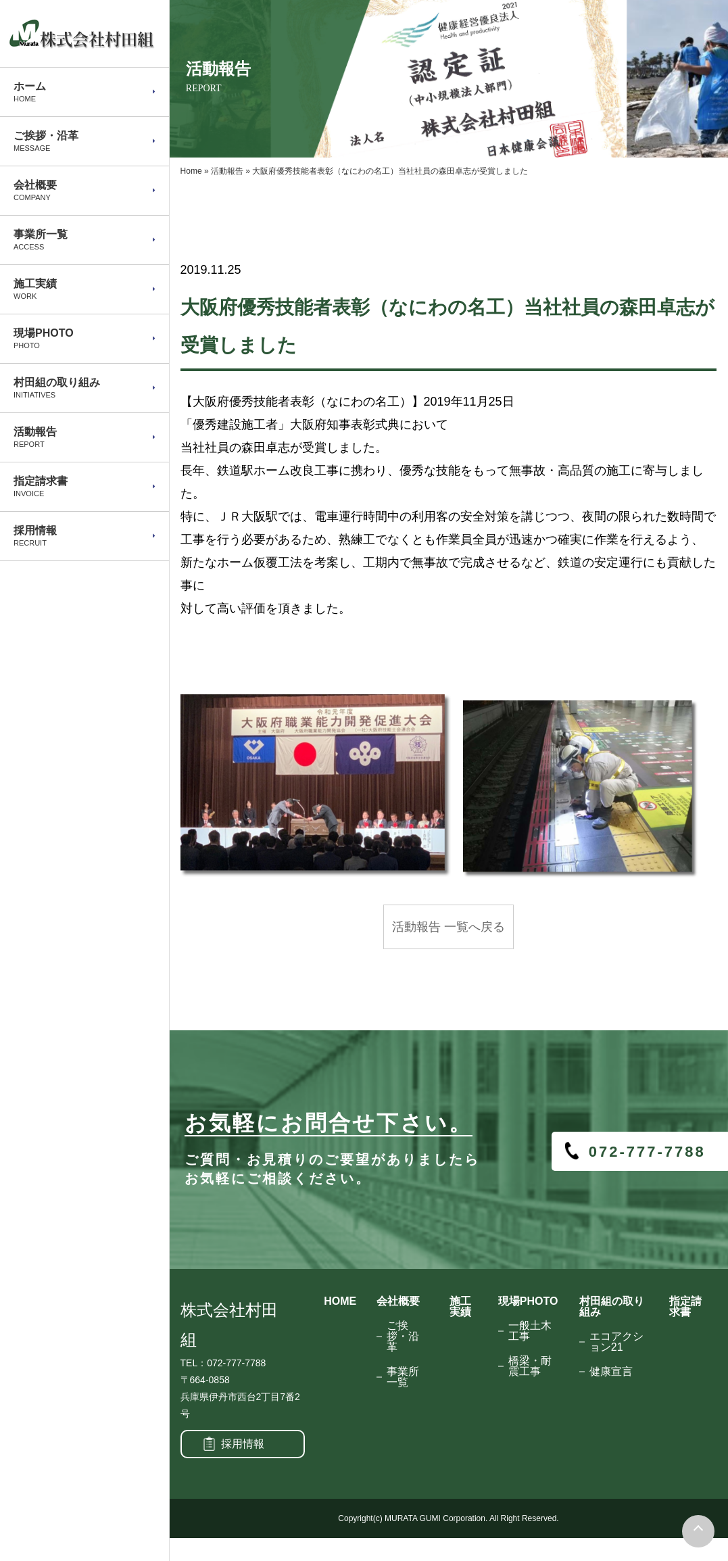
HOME (340, 1301)
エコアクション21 (616, 1341)
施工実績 (460, 1306)
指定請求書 (685, 1306)
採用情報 (242, 1443)
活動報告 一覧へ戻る (448, 927)
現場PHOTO (528, 1301)
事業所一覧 (403, 1377)
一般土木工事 (530, 1331)
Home (191, 171)
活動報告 (227, 171)
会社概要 (398, 1301)
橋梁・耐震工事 (530, 1366)
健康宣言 (611, 1371)
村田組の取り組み (611, 1306)
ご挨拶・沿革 (403, 1336)
